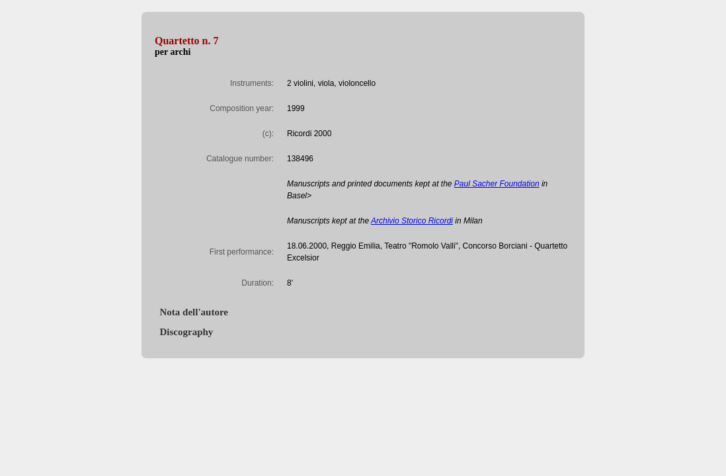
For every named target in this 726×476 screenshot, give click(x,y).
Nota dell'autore (191, 312)
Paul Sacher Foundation (497, 183)
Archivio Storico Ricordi (412, 220)
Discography (184, 332)
